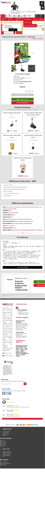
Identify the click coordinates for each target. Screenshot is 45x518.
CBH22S (10, 210)
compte (41, 4)
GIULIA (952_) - (6, 243)
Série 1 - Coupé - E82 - (8, 263)
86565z (21, 223)
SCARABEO (38, 246)
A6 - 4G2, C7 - (14, 256)
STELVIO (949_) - (15, 243)
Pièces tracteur (3, 444)
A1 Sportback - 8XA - (11, 251)
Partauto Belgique (8, 356)
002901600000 (23, 230)
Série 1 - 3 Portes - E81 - (18, 262)
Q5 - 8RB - (29, 257)
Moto (10, 16)
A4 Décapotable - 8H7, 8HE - (9, 255)
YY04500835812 (8, 196)
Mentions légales (6, 455)
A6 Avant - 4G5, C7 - (7, 257)
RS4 (27, 246)
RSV (30, 246)
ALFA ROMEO (6, 241)
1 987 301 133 (38, 207)
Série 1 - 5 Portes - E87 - (30, 262)
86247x (17, 223)
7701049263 (9, 191)
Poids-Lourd (6, 16)
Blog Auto (41, 16)
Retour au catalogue (38, 38)
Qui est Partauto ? (6, 431)
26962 (11, 217)
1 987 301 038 (9, 207)
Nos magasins (6, 432)
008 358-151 (16, 219)
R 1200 (9, 262)
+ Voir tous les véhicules (22, 267)
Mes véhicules (3, 464)
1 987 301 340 (6, 208)
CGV (3, 456)
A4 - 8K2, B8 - (21, 252)
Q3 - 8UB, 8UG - (22, 257)
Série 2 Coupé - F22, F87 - (34, 263)
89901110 (16, 221)
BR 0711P (11, 187)
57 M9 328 (11, 185)
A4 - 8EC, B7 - (14, 252)
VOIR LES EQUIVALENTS (22, 103)
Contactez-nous (6, 434)
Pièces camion (3, 442)
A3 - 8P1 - (19, 251)
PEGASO (20, 246)
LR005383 (20, 187)
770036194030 (38, 230)
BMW (4, 261)
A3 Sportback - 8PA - (36, 251)
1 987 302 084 (16, 207)
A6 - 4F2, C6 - (6, 256)
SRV (9, 247)
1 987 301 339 (24, 207)
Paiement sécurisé (6, 454)
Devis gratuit (36, 16)
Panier (43, 7)
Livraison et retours (7, 451)
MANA (16, 246)
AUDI (4, 249)
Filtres (35, 19)
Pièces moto (2, 443)
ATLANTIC (5, 246)
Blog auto (5, 435)
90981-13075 (9, 193)
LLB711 (14, 215)
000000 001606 (21, 189)
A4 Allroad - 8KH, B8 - (30, 252)
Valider (19, 33)
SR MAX (5, 247)
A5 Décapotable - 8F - (25, 255)
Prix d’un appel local (15, 13)
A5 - (18, 255)
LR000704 (15, 187)
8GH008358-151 (29, 221)
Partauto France (7, 353)
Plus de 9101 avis (7, 419)
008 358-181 (22, 219)
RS (24, 246)
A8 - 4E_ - (15, 257)
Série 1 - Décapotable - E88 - (20, 263)
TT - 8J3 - (5, 259)
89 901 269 (22, 221)
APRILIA (4, 245)
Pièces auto (2, 440)
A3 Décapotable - (26, 251)
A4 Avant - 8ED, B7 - (17, 253)
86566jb (26, 223)
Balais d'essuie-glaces (30, 25)
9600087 (16, 212)
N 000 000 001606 (14, 189)
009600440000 (30, 230)
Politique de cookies (7, 452)
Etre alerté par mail (22, 99)
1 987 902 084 (31, 207)
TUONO (12, 247)
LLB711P (12, 225)
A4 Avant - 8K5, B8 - (28, 253)
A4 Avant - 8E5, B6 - (7, 253)
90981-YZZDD (16, 193)
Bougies (41, 19)
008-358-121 (9, 219)
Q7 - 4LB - (35, 257)
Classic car (29, 16)
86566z (30, 223)
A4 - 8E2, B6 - (6, 252)
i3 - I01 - (5, 262)
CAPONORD (11, 246)
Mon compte (4, 460)
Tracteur (15, 16)
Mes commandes (3, 462)
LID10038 (11, 212)
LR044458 (25, 187)
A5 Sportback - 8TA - (35, 255)
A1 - (4, 251)
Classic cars (25, 16)
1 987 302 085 (13, 208)
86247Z (13, 223)
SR (42, 246)
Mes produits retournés (5, 463)
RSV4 (33, 246)
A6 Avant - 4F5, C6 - (35, 256)
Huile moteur (27, 22)
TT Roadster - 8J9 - (13, 259)
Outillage (20, 16)
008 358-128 (29, 219)
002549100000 (15, 230)
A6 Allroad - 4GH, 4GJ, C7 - (23, 256)
